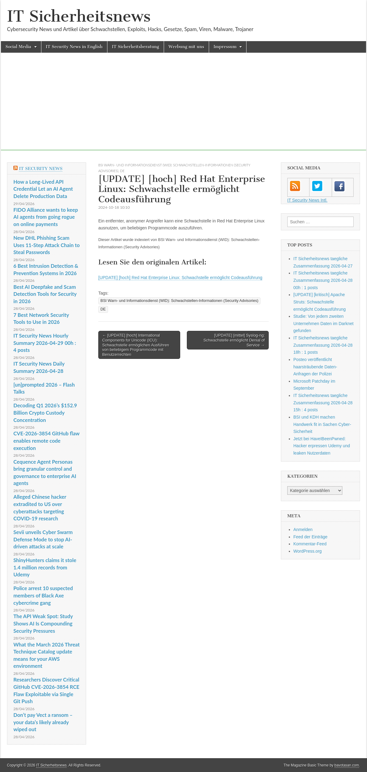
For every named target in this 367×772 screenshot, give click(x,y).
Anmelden (303, 529)
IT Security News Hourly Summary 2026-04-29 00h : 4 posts (44, 342)
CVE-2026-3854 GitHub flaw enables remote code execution (46, 440)
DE (122, 171)
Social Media (18, 46)
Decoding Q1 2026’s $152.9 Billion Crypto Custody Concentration (45, 412)
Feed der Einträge (310, 536)
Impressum (225, 46)
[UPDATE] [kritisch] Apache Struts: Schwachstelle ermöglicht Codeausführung (319, 301)
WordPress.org (307, 551)
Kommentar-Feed (310, 543)
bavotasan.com (346, 765)
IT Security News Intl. (307, 200)
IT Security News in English (74, 46)
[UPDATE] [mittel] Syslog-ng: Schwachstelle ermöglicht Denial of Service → (234, 340)
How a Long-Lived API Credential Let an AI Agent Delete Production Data (43, 189)
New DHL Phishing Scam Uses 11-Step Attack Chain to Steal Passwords (46, 245)
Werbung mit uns (186, 46)
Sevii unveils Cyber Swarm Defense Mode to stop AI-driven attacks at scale (43, 539)
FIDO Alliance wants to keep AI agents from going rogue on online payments (45, 217)
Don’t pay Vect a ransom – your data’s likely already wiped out (43, 722)
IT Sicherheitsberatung (135, 46)
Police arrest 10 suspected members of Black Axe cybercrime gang (43, 595)
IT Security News (40, 168)
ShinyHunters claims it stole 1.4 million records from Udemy (44, 567)
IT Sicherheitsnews (79, 16)
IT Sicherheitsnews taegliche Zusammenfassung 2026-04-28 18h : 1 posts (323, 345)
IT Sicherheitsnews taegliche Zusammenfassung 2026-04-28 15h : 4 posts (323, 402)
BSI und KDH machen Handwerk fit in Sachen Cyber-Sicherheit (322, 424)
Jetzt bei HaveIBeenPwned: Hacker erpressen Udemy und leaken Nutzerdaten (321, 445)
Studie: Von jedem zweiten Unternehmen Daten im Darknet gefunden (323, 323)
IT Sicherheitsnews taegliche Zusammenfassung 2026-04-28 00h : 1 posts (323, 280)
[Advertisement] (183, 107)
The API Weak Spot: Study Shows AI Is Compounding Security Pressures (43, 623)
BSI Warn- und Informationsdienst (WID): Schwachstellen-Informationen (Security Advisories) (179, 301)
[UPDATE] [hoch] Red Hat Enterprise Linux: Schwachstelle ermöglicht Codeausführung (180, 277)
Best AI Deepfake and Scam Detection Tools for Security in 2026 (44, 294)
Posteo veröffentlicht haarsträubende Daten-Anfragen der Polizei (315, 366)
